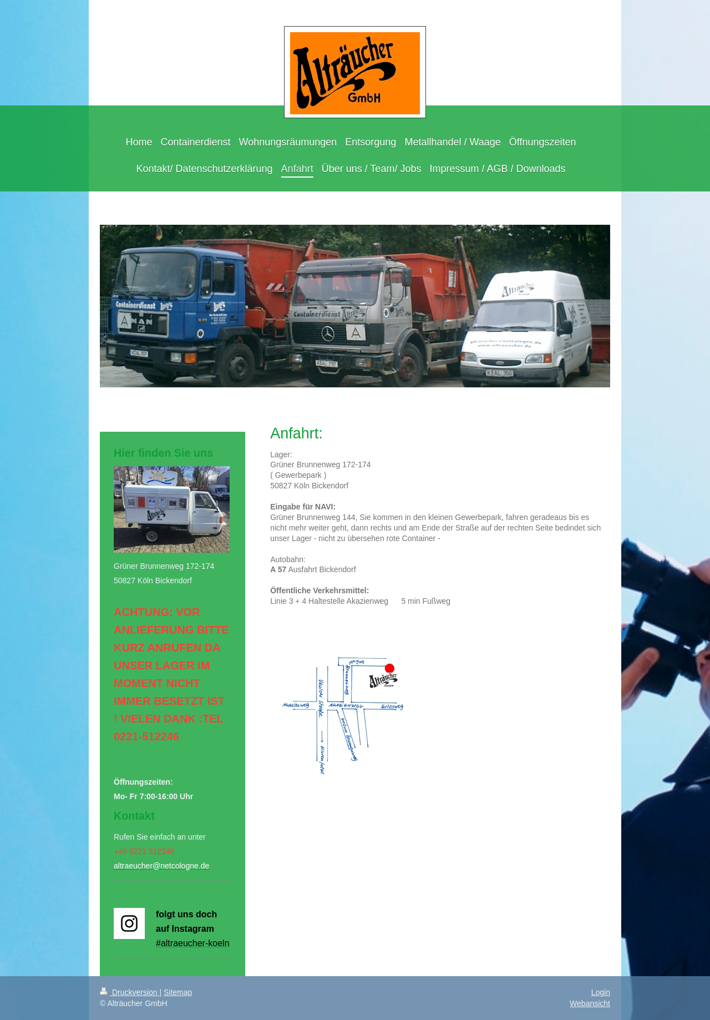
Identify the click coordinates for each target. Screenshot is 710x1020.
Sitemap (178, 992)
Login (600, 992)
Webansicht (590, 1003)
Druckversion (129, 992)
